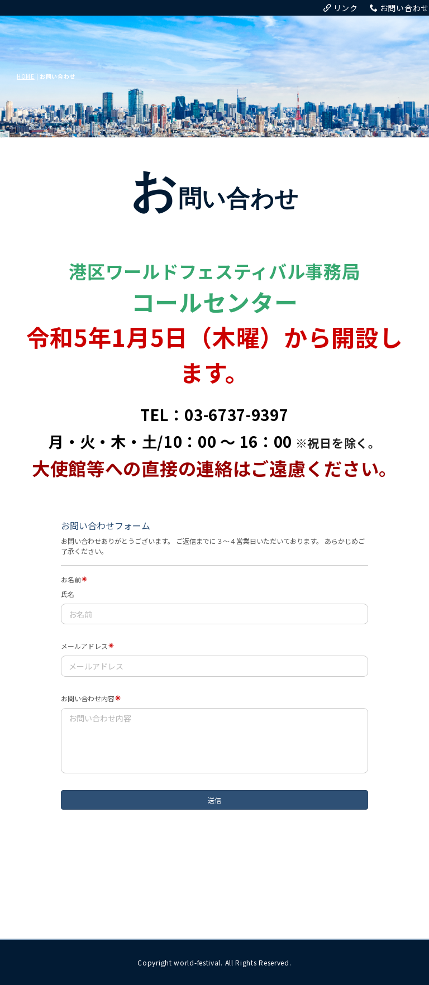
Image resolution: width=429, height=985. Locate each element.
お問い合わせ (399, 7)
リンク (340, 7)
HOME (26, 76)
